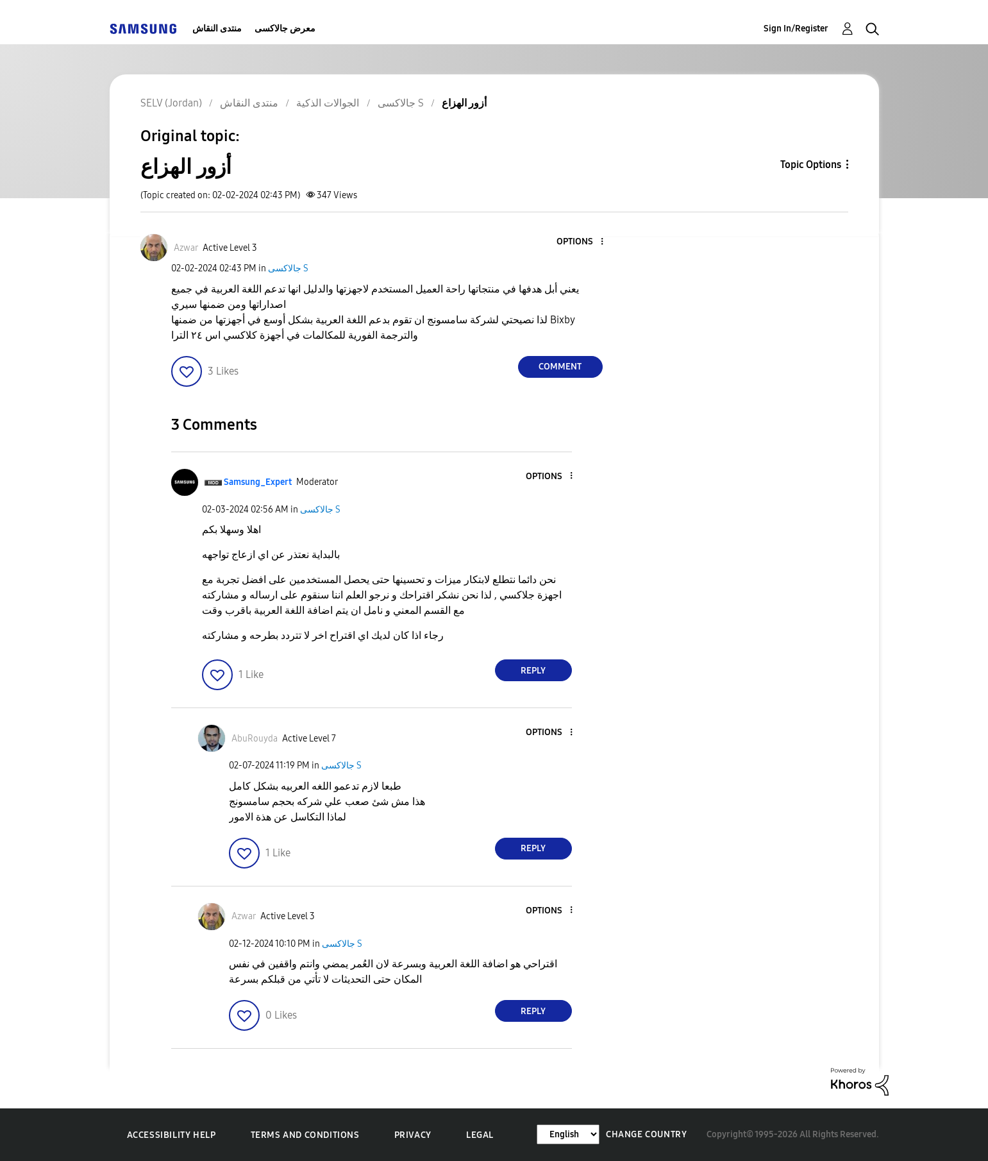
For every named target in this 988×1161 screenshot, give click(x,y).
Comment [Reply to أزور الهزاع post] (560, 366)
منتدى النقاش (217, 28)
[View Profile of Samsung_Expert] (258, 482)
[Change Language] (568, 1134)
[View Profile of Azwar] (186, 247)
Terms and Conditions (305, 1135)
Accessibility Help (171, 1135)
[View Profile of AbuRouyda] (254, 738)
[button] (580, 242)
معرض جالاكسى (285, 28)
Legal (480, 1135)
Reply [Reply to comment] (533, 670)
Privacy (412, 1135)
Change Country (646, 1134)
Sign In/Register (796, 28)
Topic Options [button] (810, 164)
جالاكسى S (288, 268)
